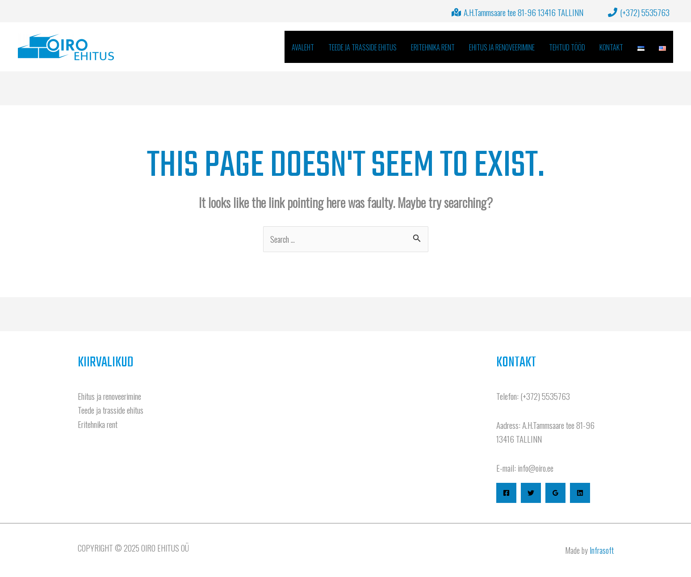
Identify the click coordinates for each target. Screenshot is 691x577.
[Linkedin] (580, 493)
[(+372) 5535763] (639, 12)
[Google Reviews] (555, 493)
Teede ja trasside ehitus (110, 409)
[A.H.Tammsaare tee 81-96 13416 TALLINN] (517, 12)
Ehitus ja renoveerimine (109, 396)
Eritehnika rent (97, 424)
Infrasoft (602, 550)
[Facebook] (506, 493)
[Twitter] (531, 493)
